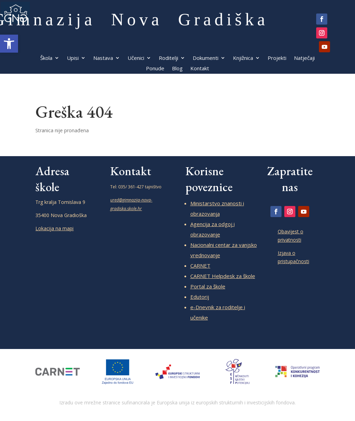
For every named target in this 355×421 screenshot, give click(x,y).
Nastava (103, 58)
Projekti (277, 58)
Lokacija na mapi (54, 228)
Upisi (73, 58)
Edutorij (199, 296)
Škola (46, 58)
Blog (177, 69)
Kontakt (199, 69)
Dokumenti (205, 58)
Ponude (155, 69)
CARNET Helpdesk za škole (222, 275)
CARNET (200, 265)
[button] (9, 44)
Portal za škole (207, 286)
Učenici (136, 58)
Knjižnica (243, 58)
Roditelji (168, 58)
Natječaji (304, 58)
